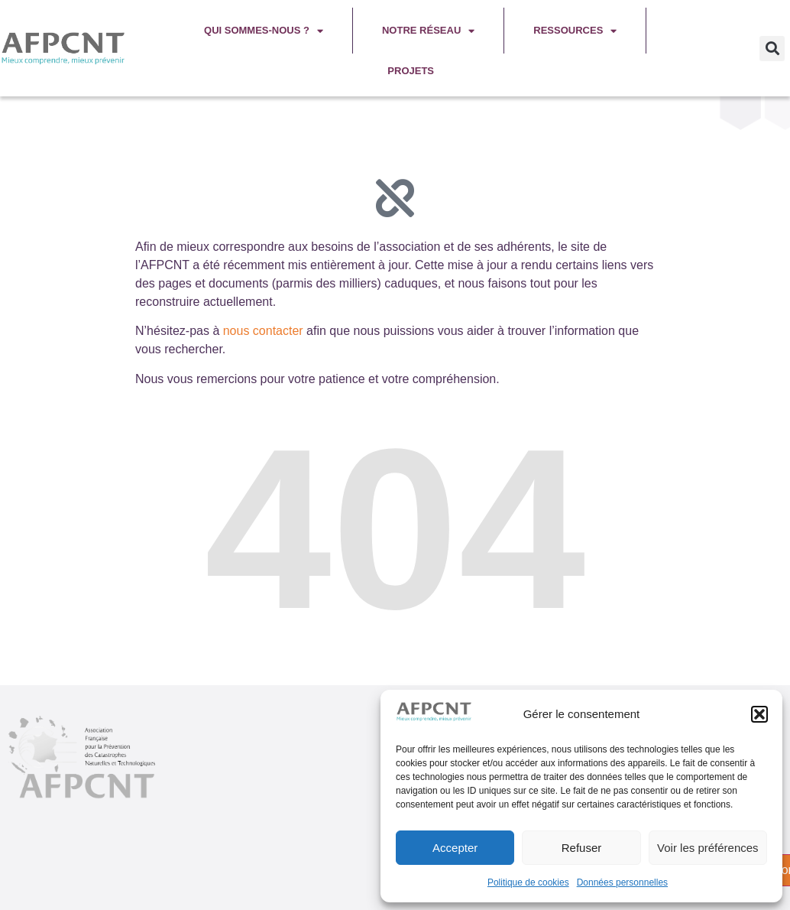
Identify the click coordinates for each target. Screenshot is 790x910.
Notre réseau (428, 31)
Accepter (455, 847)
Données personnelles (622, 882)
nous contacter (263, 330)
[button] (759, 714)
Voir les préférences (708, 847)
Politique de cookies (528, 882)
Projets (410, 70)
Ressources (575, 31)
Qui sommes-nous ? (263, 31)
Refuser (582, 847)
